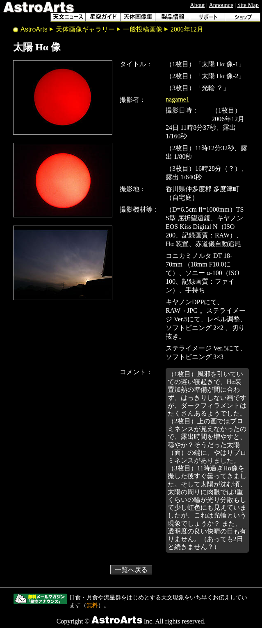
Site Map (248, 5)
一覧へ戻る (131, 569)
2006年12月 (187, 29)
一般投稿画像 (142, 29)
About (197, 5)
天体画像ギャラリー (85, 29)
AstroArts (34, 29)
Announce (221, 5)
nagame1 (177, 99)
